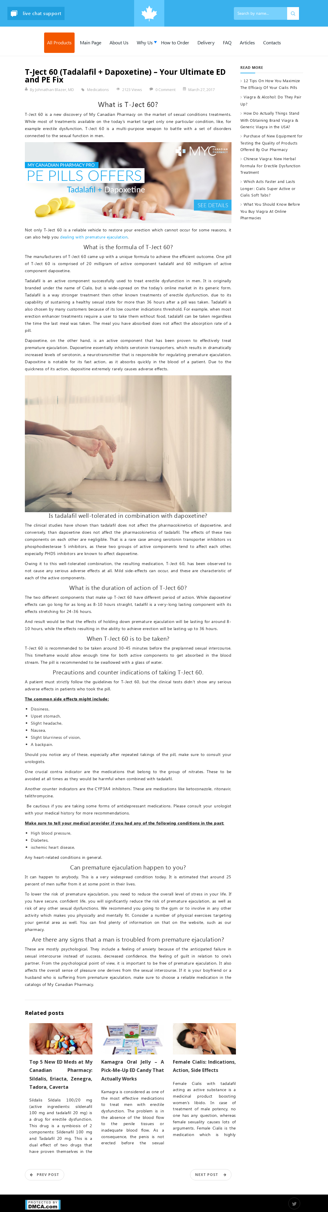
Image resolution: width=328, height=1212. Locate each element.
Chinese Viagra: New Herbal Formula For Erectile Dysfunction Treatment (270, 165)
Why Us (145, 42)
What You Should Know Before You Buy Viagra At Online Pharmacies (270, 211)
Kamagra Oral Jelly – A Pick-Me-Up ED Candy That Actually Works (132, 1070)
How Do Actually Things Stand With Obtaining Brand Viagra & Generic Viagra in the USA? (270, 120)
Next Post (210, 1174)
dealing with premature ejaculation (94, 237)
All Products (59, 42)
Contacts (272, 42)
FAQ (227, 42)
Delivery (206, 42)
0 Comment (165, 89)
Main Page (90, 42)
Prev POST (44, 1174)
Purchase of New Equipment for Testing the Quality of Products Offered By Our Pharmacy (271, 142)
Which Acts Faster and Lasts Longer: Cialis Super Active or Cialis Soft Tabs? (268, 188)
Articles (247, 42)
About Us (119, 42)
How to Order (175, 42)
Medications (98, 89)
